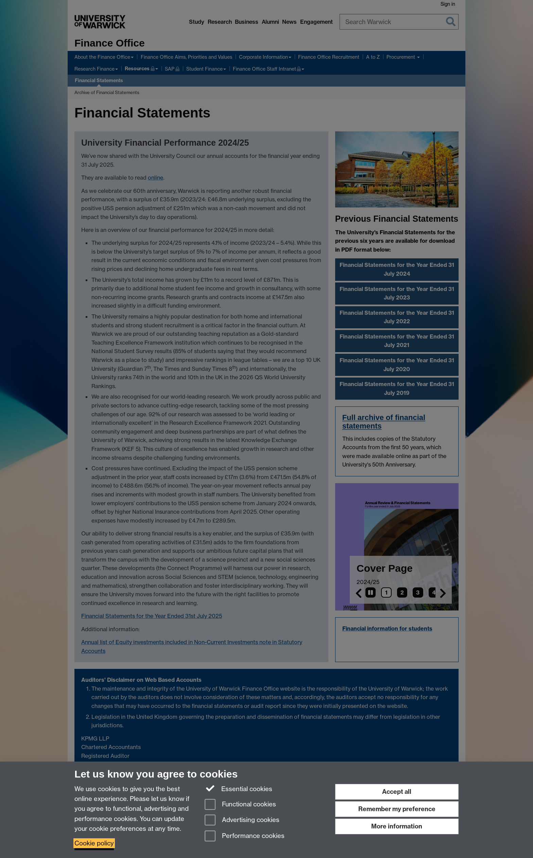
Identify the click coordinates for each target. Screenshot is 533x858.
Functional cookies (240, 805)
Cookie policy (94, 843)
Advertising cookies (242, 820)
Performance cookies (245, 836)
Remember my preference (396, 809)
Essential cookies (238, 788)
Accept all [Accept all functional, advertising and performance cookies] (396, 792)
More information (396, 826)
